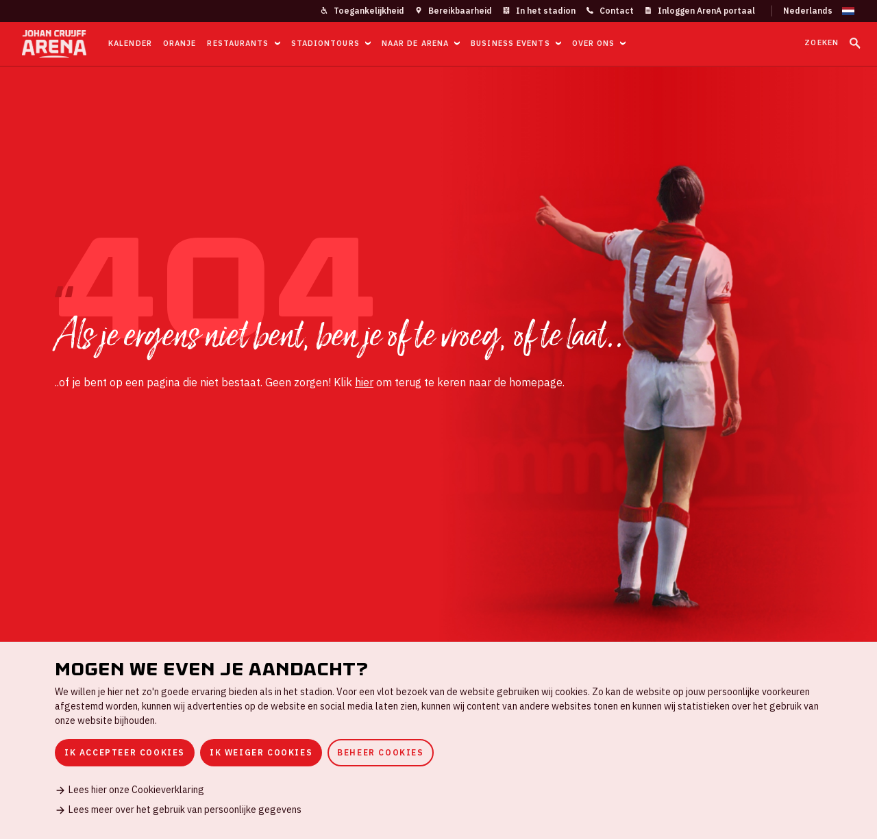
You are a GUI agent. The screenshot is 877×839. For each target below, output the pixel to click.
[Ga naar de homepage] (54, 44)
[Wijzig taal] (813, 11)
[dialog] (438, 740)
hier (364, 382)
